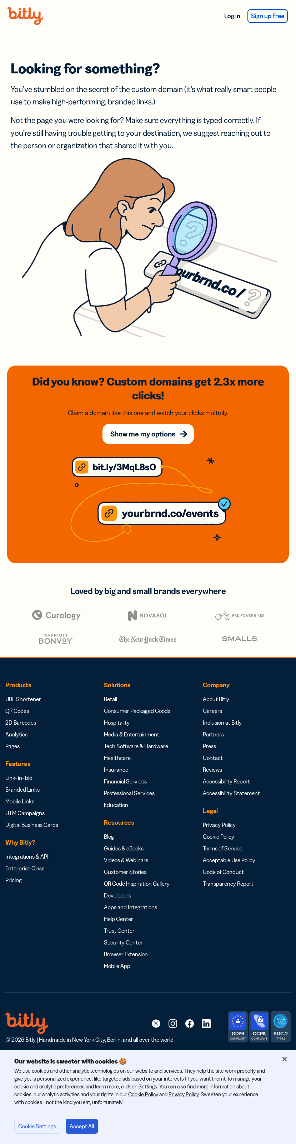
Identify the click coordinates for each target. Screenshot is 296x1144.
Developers (117, 895)
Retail (110, 699)
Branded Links (22, 789)
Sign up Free (267, 16)
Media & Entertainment (131, 734)
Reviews (212, 769)
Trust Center (119, 930)
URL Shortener (23, 699)
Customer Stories (125, 871)
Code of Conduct (223, 871)
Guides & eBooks (124, 848)
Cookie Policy (218, 836)
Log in (232, 16)
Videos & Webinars (126, 860)
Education (116, 804)
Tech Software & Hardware (136, 746)
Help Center (118, 918)
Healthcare (117, 757)
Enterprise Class (24, 868)
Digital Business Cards (31, 824)
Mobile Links (19, 801)
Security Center (123, 942)
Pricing (13, 880)
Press (209, 746)
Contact (213, 757)
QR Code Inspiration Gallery (137, 883)
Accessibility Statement (231, 793)
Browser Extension (126, 954)
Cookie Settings (37, 1126)
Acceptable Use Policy (229, 860)
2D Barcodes (20, 722)
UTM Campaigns (25, 813)
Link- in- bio (18, 777)
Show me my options (142, 434)
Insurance (116, 769)
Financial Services (125, 781)
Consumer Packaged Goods (137, 710)
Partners (213, 734)
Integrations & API (27, 856)
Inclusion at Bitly (222, 722)
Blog (109, 836)
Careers (212, 710)
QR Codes (17, 710)
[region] (148, 1097)
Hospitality (117, 722)
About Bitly (216, 699)
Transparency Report (228, 883)
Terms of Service (222, 848)
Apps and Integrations (130, 907)
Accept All (82, 1126)
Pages (12, 746)
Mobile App (117, 965)
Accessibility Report (226, 781)
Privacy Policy (219, 824)
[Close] (284, 1059)
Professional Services (129, 793)
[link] (156, 1023)
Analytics (16, 734)
